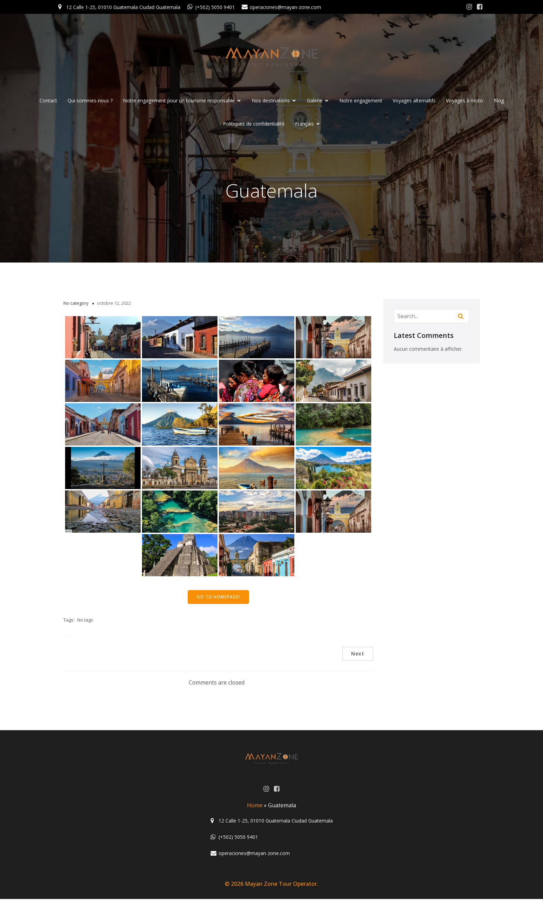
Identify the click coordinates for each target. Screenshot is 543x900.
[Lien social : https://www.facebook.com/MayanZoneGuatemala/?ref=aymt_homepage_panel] (479, 7)
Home (254, 806)
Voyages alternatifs (414, 101)
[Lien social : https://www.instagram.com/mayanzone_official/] (469, 7)
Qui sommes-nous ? (90, 101)
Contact (48, 101)
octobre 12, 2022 (114, 304)
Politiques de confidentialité (254, 124)
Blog (498, 101)
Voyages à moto (464, 101)
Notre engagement (360, 101)
